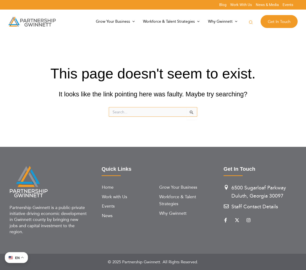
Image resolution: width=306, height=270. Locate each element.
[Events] (288, 5)
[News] (128, 215)
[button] (251, 23)
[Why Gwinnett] (185, 213)
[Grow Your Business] (185, 187)
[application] (141, 21)
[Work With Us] (241, 5)
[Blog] (223, 5)
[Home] (128, 187)
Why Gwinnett (224, 21)
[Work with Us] (128, 196)
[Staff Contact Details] (260, 207)
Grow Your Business (124, 21)
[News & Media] (267, 5)
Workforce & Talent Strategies (176, 21)
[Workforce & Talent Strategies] (185, 200)
